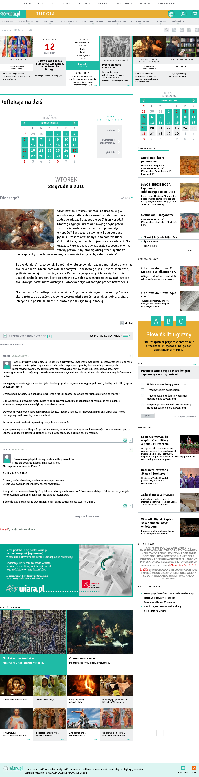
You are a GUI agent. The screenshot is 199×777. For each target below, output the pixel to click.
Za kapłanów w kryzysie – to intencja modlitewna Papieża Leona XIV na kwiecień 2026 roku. (159, 502)
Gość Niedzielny (123, 4)
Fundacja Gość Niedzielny (106, 769)
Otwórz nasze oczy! (82, 658)
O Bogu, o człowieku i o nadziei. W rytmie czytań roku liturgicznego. (158, 277)
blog (40, 4)
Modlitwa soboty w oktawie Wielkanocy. (89, 662)
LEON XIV (172, 553)
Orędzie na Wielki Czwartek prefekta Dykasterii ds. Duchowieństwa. (154, 481)
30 (41, 134)
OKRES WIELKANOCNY (183, 559)
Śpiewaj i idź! (151, 241)
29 (33, 134)
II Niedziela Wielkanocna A (149, 67)
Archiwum (191, 417)
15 (50, 145)
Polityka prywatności (132, 769)
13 (33, 145)
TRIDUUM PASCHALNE (184, 569)
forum (27, 4)
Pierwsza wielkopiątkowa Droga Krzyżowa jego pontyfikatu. (157, 532)
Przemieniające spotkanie (111, 66)
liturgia (43, 14)
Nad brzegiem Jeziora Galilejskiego (163, 606)
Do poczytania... (182, 66)
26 (25, 156)
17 (66, 145)
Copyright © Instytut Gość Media (41, 773)
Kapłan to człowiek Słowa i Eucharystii (154, 471)
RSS (194, 767)
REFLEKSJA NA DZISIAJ (154, 565)
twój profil (183, 13)
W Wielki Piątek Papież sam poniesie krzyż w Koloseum (157, 523)
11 (74, 139)
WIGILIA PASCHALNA (181, 575)
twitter (197, 30)
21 (41, 150)
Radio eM (102, 4)
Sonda (141, 364)
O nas (28, 769)
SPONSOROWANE (159, 569)
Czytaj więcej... (116, 87)
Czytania (126, 197)
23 (58, 150)
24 (66, 150)
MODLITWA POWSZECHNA (165, 556)
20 (33, 150)
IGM (35, 769)
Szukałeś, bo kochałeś (19, 658)
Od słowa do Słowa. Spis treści (158, 294)
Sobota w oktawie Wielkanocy (16, 67)
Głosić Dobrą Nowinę (155, 610)
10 (66, 139)
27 (33, 156)
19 (25, 150)
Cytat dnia (83, 73)
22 (50, 150)
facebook (189, 30)
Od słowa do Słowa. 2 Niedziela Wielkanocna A (158, 270)
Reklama (87, 769)
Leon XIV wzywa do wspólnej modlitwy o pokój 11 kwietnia (155, 440)
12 (25, 145)
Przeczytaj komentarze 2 (30, 336)
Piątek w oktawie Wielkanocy (159, 597)
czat (53, 4)
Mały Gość (145, 4)
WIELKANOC (161, 575)
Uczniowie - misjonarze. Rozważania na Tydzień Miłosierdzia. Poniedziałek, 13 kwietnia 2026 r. (156, 170)
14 (41, 145)
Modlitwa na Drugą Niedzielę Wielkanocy (23, 662)
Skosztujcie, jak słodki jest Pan (160, 237)
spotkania (84, 4)
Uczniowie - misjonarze (157, 215)
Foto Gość (75, 769)
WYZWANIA (168, 578)
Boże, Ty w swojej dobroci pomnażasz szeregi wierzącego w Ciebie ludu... (16, 76)
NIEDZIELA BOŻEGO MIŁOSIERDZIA (167, 558)
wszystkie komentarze (87, 516)
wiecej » (49, 87)
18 (74, 145)
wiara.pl (13, 14)
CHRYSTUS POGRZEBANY (161, 547)
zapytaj (67, 4)
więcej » (16, 87)
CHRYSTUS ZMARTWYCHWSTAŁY (165, 549)
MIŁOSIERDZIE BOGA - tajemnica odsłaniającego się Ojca (158, 188)
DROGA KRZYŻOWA (178, 550)
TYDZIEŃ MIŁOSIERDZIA (155, 573)
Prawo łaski (150, 246)
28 (25, 134)
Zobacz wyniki (179, 417)
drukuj (129, 323)
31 (66, 156)
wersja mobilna (166, 4)
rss (174, 30)
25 (74, 150)
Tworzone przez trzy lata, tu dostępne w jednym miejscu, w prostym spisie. (155, 303)
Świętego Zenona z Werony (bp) (48, 76)
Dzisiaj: (49, 117)
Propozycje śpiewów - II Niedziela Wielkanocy (169, 593)
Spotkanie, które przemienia (153, 159)
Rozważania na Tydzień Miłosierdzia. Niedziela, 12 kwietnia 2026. (159, 222)
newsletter (182, 30)
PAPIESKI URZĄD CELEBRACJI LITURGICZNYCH (168, 561)
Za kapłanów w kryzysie (157, 495)
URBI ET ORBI (178, 573)
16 (58, 145)
